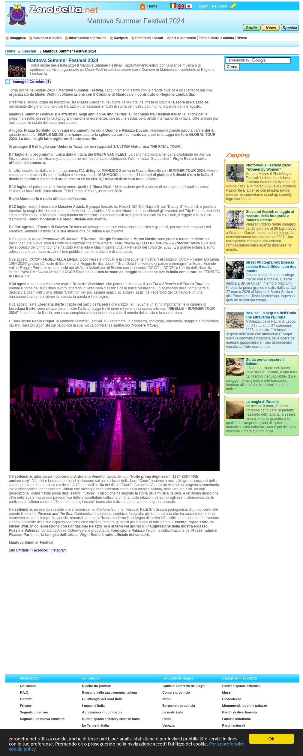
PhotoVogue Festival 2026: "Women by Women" (268, 167)
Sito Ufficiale (19, 550)
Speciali (29, 51)
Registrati (220, 6)
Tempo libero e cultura (216, 38)
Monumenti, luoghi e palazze (244, 705)
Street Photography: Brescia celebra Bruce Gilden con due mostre (271, 266)
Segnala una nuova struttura (42, 719)
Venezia (168, 725)
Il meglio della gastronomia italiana (109, 692)
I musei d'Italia (93, 705)
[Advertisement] (60, 614)
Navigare (121, 38)
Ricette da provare (96, 686)
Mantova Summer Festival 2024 (62, 60)
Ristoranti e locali (149, 38)
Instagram (59, 550)
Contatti (26, 699)
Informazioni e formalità (87, 38)
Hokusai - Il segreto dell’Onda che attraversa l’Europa (271, 315)
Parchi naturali (233, 725)
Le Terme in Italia (95, 725)
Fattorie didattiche (236, 719)
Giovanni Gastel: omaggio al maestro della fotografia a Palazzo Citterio (270, 216)
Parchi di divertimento (239, 712)
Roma (167, 719)
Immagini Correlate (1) (32, 82)
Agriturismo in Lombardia (102, 712)
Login (203, 6)
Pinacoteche (232, 699)
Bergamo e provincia (178, 705)
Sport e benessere (181, 38)
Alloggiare (18, 38)
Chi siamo (28, 686)
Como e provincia (176, 692)
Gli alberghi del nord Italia (102, 699)
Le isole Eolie (172, 712)
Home (152, 6)
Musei (227, 692)
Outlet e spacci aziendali (241, 686)
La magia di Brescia (263, 402)
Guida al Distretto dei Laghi (183, 686)
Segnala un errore (34, 712)
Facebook (40, 550)
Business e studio (47, 38)
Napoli (167, 699)
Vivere (242, 38)
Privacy (26, 705)
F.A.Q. (24, 692)
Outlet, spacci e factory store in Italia (111, 719)
